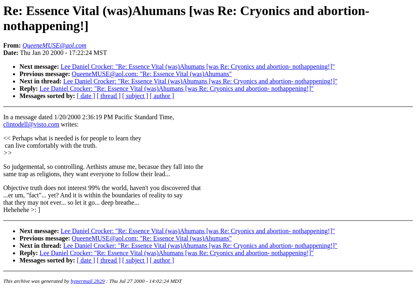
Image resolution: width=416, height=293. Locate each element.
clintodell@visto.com (31, 124)
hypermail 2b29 (88, 281)
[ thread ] (109, 95)
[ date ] (86, 95)
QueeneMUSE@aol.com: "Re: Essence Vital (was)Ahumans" (152, 73)
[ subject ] (135, 95)
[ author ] (162, 95)
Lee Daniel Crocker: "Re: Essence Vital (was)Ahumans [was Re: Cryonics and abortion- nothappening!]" (198, 66)
